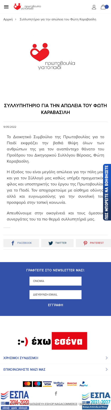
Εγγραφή (55, 305)
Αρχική (8, 19)
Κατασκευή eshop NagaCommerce (53, 404)
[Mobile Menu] (6, 7)
